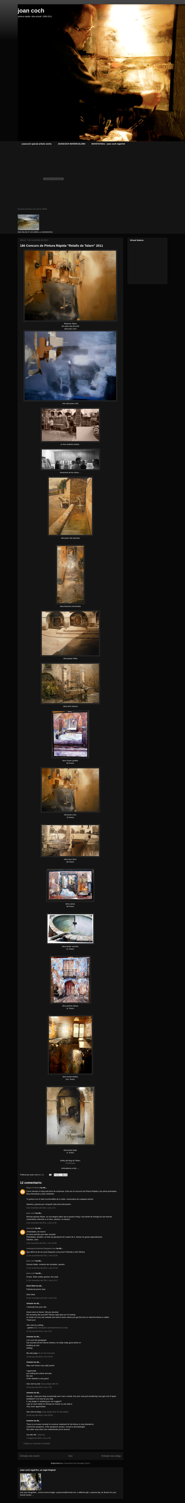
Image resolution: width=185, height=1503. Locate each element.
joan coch (31, 10)
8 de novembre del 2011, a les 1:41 (41, 1208)
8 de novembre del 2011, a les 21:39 (41, 1223)
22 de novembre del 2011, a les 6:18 (41, 1298)
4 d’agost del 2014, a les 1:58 (38, 1438)
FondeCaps (70, 1163)
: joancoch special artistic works (36, 144)
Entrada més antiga (111, 1456)
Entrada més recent (29, 1456)
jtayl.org (41, 1435)
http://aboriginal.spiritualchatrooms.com (50, 1328)
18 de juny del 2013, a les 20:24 (39, 1415)
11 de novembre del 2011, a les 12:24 (42, 1255)
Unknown (30, 1228)
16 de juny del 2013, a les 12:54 (39, 1357)
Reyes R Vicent (33, 1188)
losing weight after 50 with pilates (55, 1412)
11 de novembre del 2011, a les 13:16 (42, 1268)
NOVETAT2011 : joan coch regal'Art (108, 144)
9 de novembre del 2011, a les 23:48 (41, 1243)
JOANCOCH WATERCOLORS (71, 144)
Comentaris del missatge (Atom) (77, 1463)
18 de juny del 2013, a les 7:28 (39, 1387)
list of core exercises (46, 1353)
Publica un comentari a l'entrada (37, 1443)
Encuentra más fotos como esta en (32, 209)
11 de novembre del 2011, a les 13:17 (42, 1280)
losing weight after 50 (49, 1384)
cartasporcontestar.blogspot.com (41, 1248)
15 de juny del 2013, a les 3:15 (39, 1331)
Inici (71, 1456)
